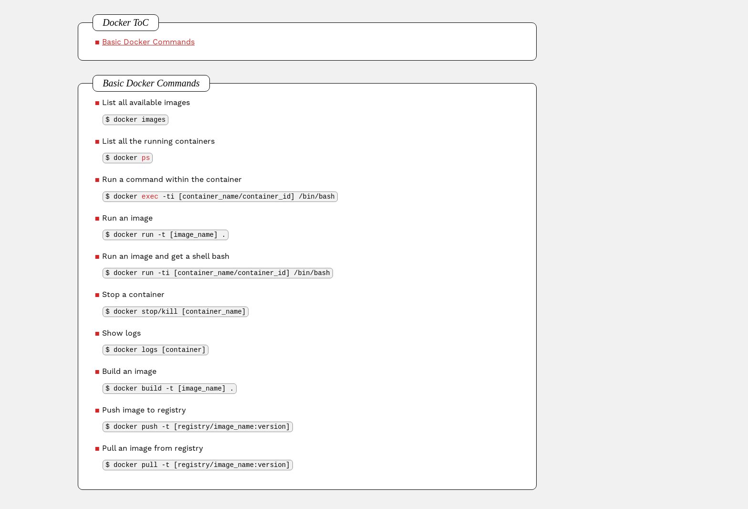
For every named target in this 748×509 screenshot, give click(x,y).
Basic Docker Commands (148, 41)
